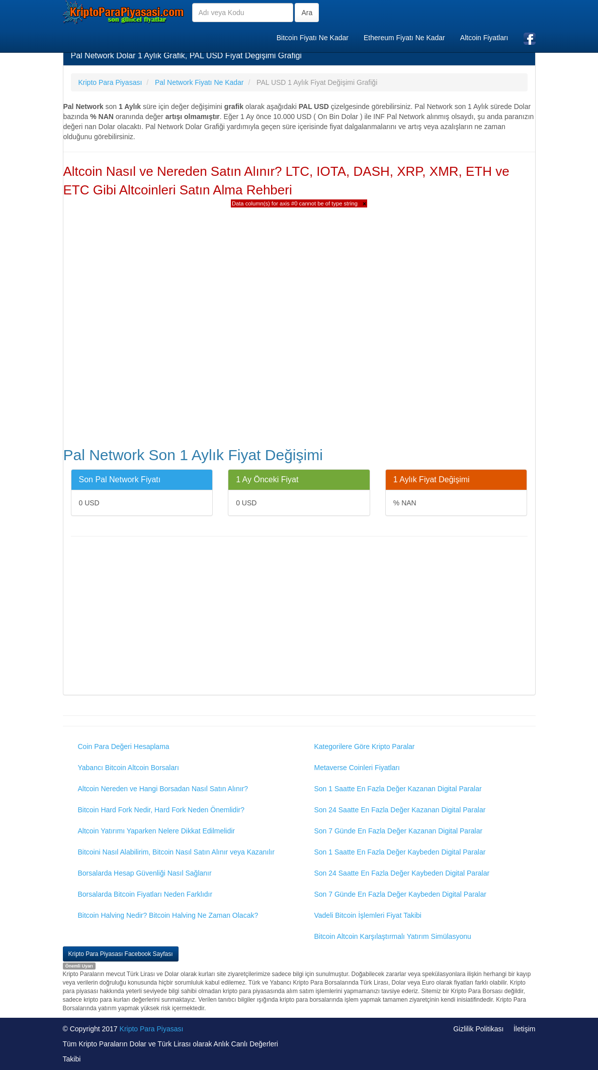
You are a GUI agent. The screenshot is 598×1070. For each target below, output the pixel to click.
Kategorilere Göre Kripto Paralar (364, 746)
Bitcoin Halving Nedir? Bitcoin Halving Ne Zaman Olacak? (168, 915)
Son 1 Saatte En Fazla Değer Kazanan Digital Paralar (398, 789)
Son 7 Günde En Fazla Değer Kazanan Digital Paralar (398, 831)
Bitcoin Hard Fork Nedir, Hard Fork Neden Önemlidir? (161, 810)
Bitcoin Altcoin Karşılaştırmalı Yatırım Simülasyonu (392, 936)
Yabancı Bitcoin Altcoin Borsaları (128, 768)
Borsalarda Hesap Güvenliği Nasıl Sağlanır (145, 873)
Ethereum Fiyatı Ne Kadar (404, 38)
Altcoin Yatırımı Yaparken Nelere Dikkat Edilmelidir (156, 831)
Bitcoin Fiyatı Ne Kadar (313, 38)
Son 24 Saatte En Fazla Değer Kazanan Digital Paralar (400, 810)
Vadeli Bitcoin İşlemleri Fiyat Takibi (367, 915)
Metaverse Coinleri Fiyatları (357, 768)
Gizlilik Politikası (478, 1029)
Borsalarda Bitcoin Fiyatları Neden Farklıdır (145, 894)
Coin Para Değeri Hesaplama (123, 746)
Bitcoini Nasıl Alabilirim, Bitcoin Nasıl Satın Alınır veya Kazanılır (176, 852)
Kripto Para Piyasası (152, 1029)
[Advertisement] (299, 617)
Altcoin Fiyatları (484, 38)
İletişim (525, 1029)
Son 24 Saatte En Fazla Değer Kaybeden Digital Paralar (402, 873)
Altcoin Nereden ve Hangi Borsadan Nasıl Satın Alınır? (163, 789)
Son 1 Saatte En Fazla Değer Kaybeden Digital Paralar (400, 852)
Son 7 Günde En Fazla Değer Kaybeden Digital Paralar (400, 894)
